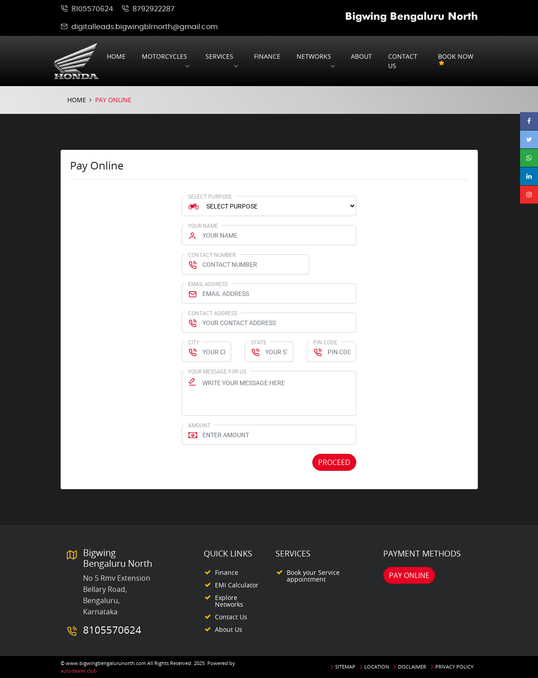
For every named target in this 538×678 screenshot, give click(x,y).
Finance (267, 56)
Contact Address (212, 313)
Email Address (208, 283)
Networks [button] (314, 56)
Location (376, 666)
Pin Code (325, 342)
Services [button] (219, 56)
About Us (228, 629)
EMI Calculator (236, 585)
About (361, 56)
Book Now (455, 61)
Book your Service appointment (313, 575)
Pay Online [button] (409, 575)
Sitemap (345, 666)
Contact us (402, 61)
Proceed (334, 462)
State (259, 342)
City (193, 342)
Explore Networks (229, 600)
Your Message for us (217, 371)
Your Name (203, 225)
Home (116, 56)
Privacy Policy (454, 666)
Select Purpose (210, 196)
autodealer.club (79, 670)
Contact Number (212, 254)
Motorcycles (164, 56)
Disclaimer (412, 666)
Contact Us (231, 617)
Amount (199, 425)
